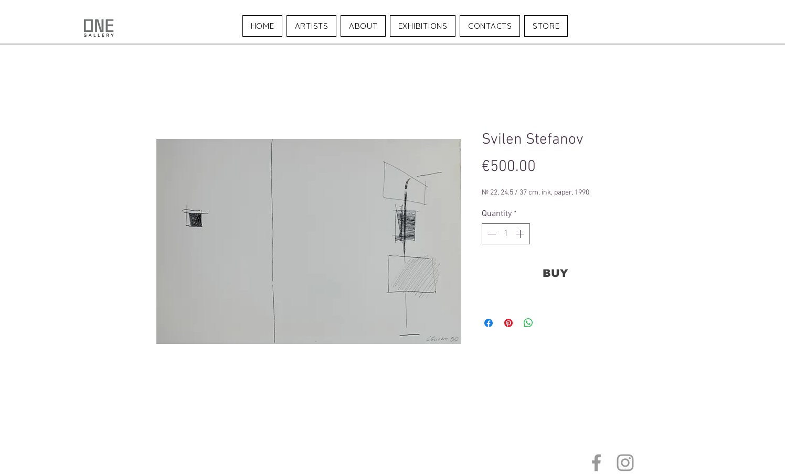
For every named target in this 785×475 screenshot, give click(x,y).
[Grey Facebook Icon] (596, 462)
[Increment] (521, 234)
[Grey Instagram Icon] (625, 462)
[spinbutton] (506, 234)
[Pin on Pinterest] (508, 323)
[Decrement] (490, 234)
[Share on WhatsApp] (528, 323)
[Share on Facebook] (488, 323)
